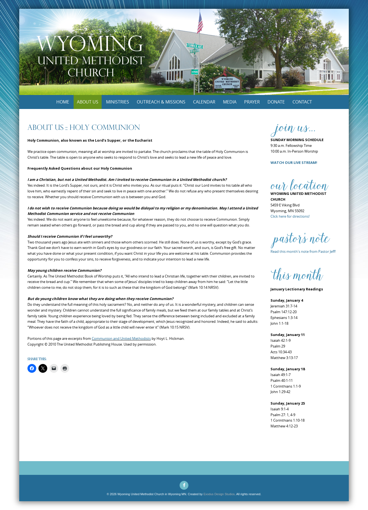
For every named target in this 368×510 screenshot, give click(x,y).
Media (229, 102)
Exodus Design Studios (219, 494)
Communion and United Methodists (121, 338)
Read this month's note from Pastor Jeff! (303, 251)
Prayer (252, 102)
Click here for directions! (290, 216)
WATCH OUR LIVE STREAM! (294, 162)
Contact (302, 102)
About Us (87, 102)
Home (62, 102)
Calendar (204, 102)
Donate (276, 102)
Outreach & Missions (161, 102)
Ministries (117, 102)
